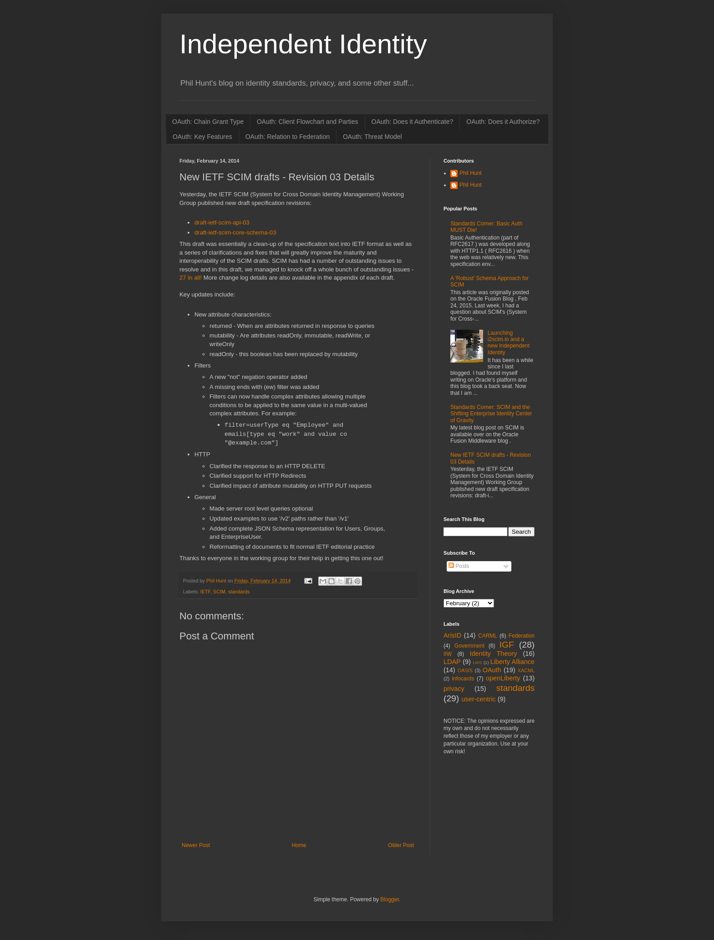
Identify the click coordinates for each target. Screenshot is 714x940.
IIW (448, 654)
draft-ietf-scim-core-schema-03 (235, 232)
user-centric (478, 699)
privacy (454, 688)
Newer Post (196, 845)
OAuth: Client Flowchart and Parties (307, 121)
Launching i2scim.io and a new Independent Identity (509, 343)
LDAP (452, 661)
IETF (205, 591)
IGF (507, 644)
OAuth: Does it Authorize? (503, 121)
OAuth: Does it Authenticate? (413, 121)
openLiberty (503, 678)
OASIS (465, 670)
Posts (459, 566)
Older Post (401, 845)
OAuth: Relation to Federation (287, 136)
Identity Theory (493, 653)
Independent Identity (303, 44)
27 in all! (190, 277)
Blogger (389, 899)
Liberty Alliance (512, 661)
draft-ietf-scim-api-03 (222, 222)
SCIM (219, 591)
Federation (522, 636)
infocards (463, 678)
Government (469, 646)
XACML (526, 670)
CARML (487, 636)
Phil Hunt (217, 580)
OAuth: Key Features (202, 136)
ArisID (452, 635)
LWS (477, 662)
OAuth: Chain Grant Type (208, 121)
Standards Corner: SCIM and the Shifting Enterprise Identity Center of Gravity (491, 414)
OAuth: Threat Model (372, 136)
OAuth (492, 670)
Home (299, 845)
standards (239, 591)
